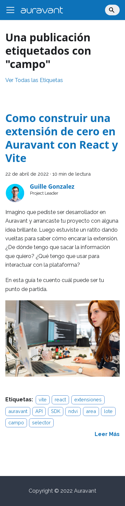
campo (16, 422)
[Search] (112, 10)
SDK (55, 411)
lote (108, 411)
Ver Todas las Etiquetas (34, 80)
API (39, 411)
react (60, 399)
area (91, 411)
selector (41, 422)
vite (43, 399)
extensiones (88, 399)
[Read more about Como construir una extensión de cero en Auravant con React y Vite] (107, 434)
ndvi (73, 411)
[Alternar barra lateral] (10, 10)
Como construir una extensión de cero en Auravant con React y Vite (61, 138)
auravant (17, 411)
